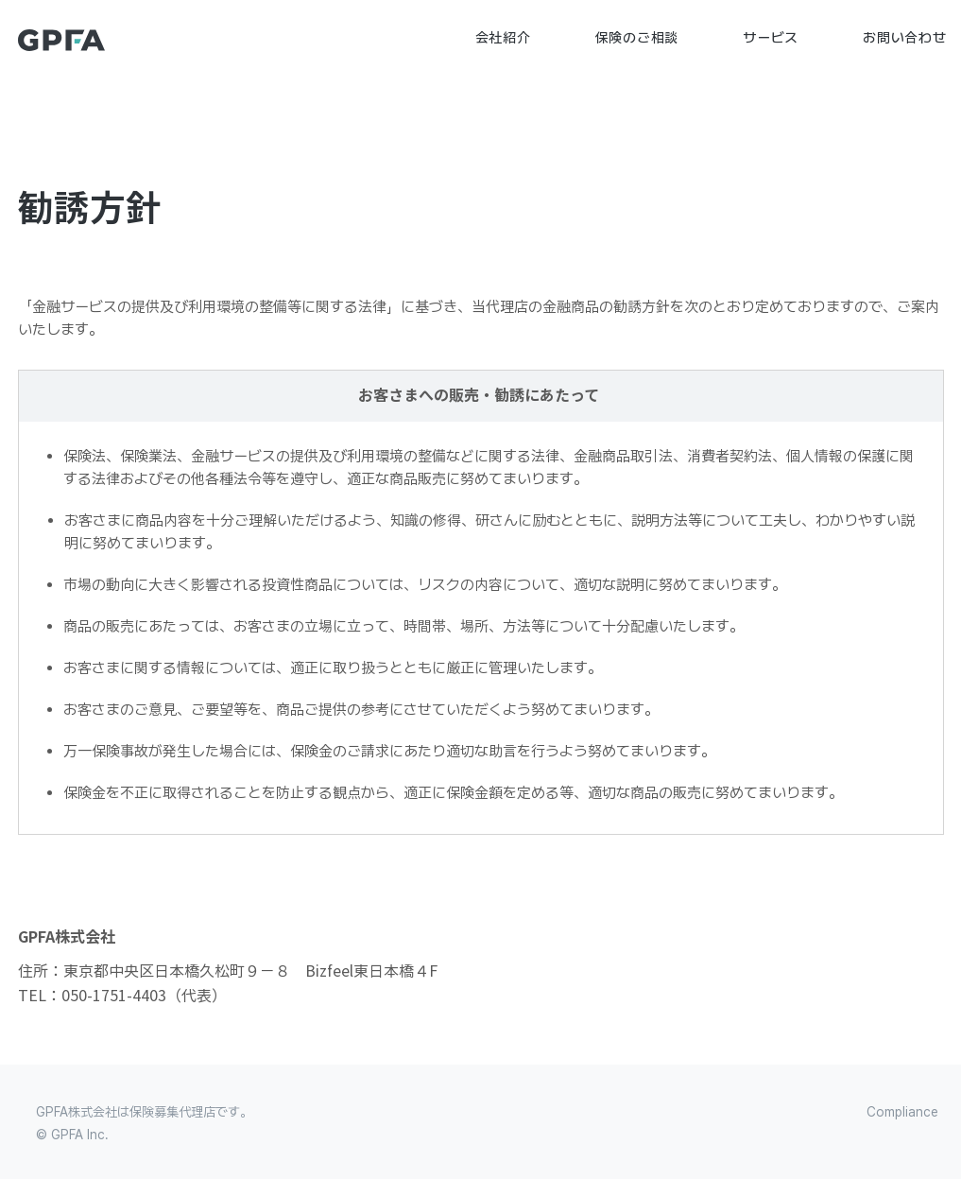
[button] (503, 38)
